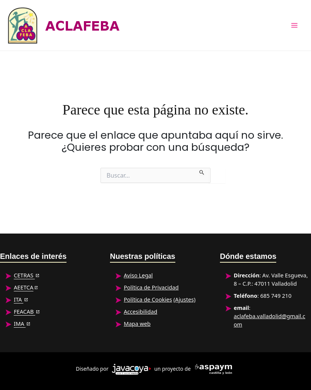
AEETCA (23, 287)
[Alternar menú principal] (294, 25)
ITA (18, 299)
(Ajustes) (184, 299)
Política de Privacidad (151, 287)
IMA (19, 323)
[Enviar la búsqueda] (202, 171)
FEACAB (24, 311)
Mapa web (137, 323)
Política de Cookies (148, 299)
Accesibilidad (140, 311)
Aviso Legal (138, 275)
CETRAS (24, 275)
